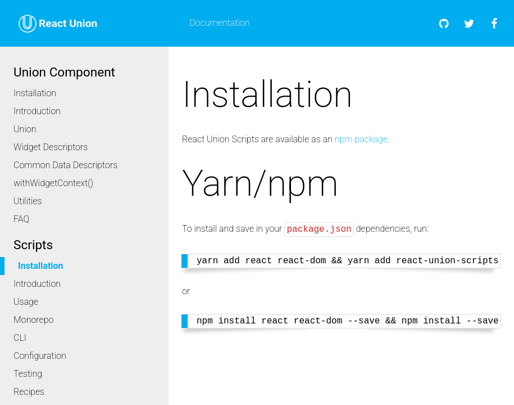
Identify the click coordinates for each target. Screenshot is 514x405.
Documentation (219, 22)
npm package (361, 139)
